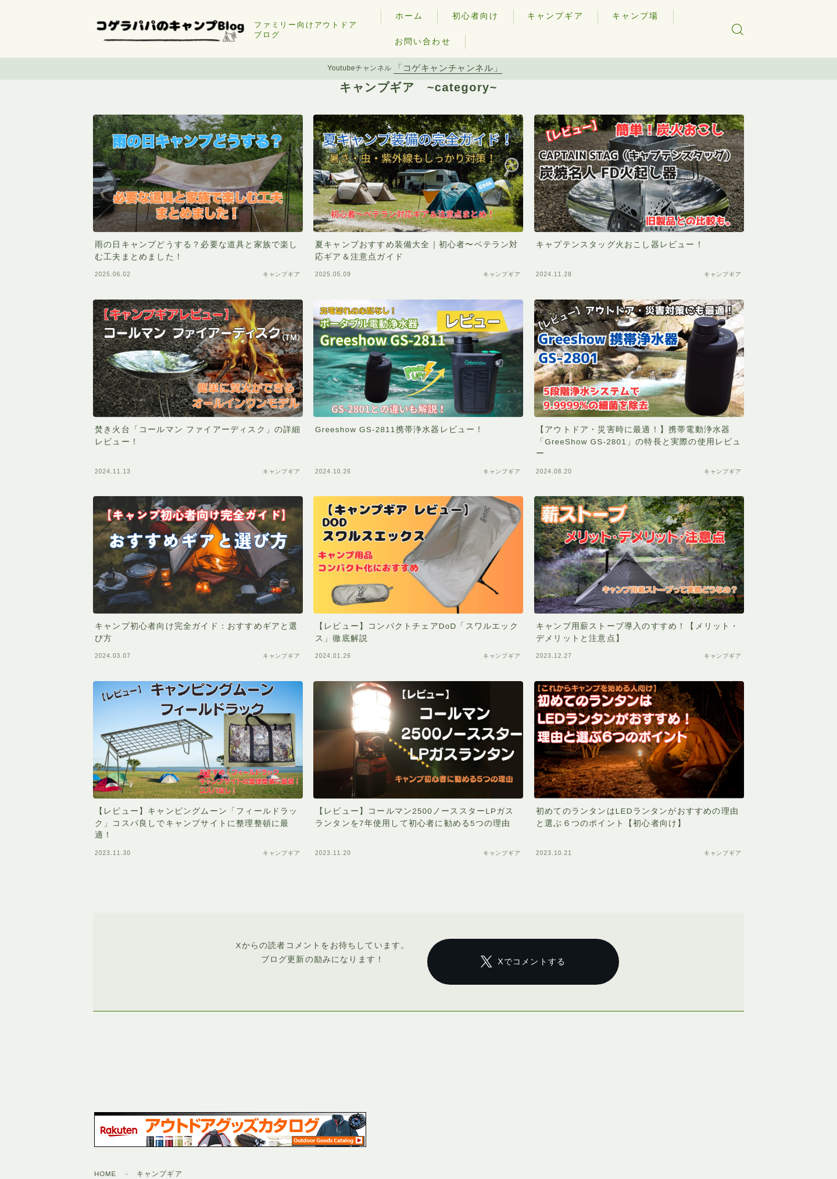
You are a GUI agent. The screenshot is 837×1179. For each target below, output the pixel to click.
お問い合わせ (427, 41)
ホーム (414, 15)
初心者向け (479, 15)
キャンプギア (559, 15)
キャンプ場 (639, 15)
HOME (106, 1161)
